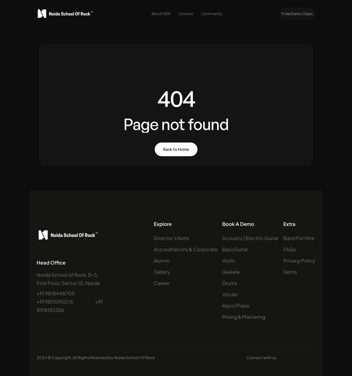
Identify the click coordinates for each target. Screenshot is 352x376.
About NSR (161, 13)
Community (211, 13)
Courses (185, 13)
